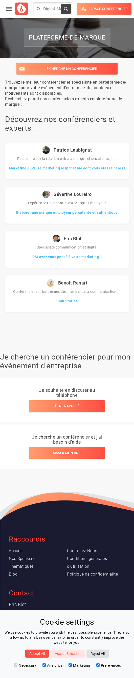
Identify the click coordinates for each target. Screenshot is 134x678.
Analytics (52, 665)
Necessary (25, 665)
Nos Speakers (22, 558)
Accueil (16, 550)
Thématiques (21, 566)
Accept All (37, 654)
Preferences (108, 665)
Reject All (98, 654)
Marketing (79, 665)
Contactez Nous (82, 550)
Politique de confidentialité (92, 574)
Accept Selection (68, 654)
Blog (13, 574)
